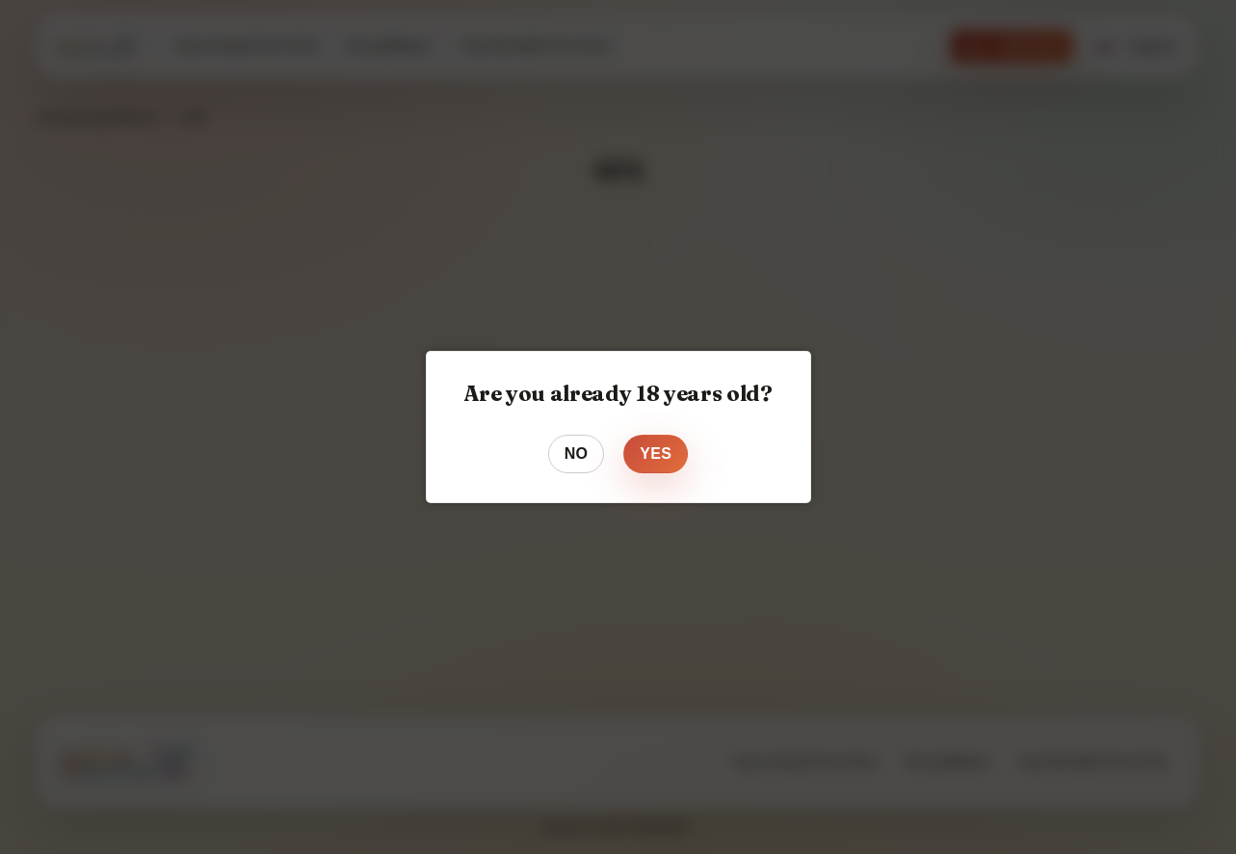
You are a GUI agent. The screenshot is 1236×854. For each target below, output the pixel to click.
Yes (655, 453)
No (577, 453)
